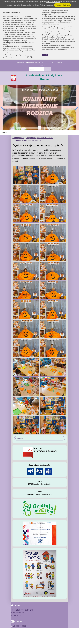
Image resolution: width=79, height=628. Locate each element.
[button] (2, 107)
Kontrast (59, 62)
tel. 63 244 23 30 (18, 626)
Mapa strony (30, 62)
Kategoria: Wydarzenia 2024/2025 (39, 138)
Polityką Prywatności (53, 1)
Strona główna (21, 62)
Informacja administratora (39, 66)
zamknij (45, 55)
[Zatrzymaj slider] (39, 127)
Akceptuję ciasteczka (63, 5)
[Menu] (39, 132)
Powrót (20, 438)
